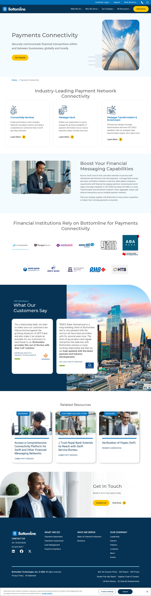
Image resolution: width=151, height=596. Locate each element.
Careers (113, 541)
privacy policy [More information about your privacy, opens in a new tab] (47, 593)
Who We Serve (92, 9)
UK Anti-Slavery (109, 581)
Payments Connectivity (54, 541)
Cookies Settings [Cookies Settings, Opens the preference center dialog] (107, 591)
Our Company (108, 9)
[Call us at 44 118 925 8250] (142, 2)
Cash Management (52, 545)
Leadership (114, 537)
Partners (113, 545)
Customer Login (101, 2)
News (112, 553)
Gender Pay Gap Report (106, 576)
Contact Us (101, 503)
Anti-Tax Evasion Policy (107, 572)
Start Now (141, 9)
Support (117, 2)
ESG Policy (134, 572)
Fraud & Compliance (53, 549)
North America (130, 2)
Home (14, 80)
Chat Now (116, 503)
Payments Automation (54, 537)
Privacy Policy (18, 576)
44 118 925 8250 (19, 543)
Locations (114, 549)
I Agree (125, 591)
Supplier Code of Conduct (128, 576)
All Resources (123, 9)
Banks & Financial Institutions (89, 537)
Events (113, 557)
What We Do (76, 9)
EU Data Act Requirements (128, 581)
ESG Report (123, 572)
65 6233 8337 (17, 547)
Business (81, 541)
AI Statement (30, 576)
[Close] (147, 591)
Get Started (20, 57)
